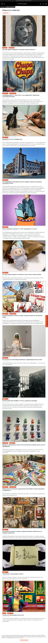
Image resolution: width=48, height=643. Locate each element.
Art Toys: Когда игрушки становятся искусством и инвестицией (21, 274)
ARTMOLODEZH (22, 4)
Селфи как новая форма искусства (13, 615)
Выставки (5, 443)
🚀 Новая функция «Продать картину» (24, 0)
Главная (2, 6)
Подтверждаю (24, 640)
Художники (13, 93)
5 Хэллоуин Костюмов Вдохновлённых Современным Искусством (22, 359)
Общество (6, 13)
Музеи (4, 613)
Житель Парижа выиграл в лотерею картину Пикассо (18, 49)
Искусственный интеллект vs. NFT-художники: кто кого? (19, 229)
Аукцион (5, 47)
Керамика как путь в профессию (12, 139)
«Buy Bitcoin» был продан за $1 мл (12, 574)
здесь (22, 637)
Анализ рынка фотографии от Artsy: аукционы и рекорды (19, 400)
